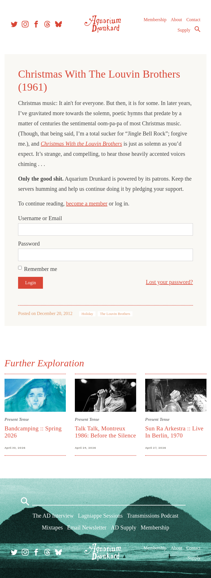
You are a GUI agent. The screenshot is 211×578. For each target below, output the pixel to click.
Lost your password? (169, 282)
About (176, 19)
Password (29, 243)
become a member (87, 203)
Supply (184, 30)
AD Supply (123, 527)
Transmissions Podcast (153, 516)
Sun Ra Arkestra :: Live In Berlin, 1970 (174, 432)
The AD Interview (53, 516)
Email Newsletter (86, 527)
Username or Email (40, 218)
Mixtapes (52, 527)
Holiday (87, 314)
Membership (154, 19)
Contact (193, 19)
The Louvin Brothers (115, 314)
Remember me (40, 269)
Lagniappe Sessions (100, 516)
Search (197, 29)
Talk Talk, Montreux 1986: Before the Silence (105, 432)
